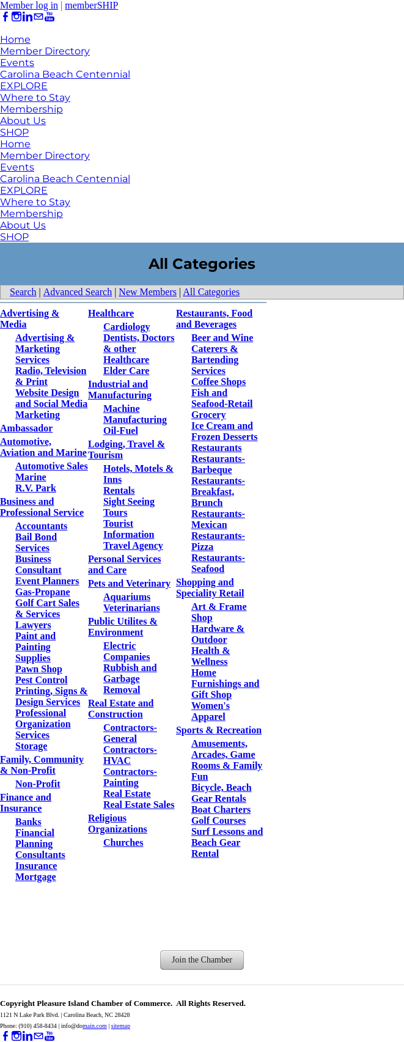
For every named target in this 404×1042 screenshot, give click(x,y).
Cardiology (126, 326)
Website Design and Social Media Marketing (51, 403)
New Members (148, 292)
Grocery (208, 414)
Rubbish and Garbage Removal (130, 678)
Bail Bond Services (36, 542)
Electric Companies (126, 651)
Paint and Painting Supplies (35, 647)
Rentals (119, 490)
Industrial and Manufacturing (120, 389)
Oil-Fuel (120, 430)
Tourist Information (129, 529)
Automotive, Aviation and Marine (43, 447)
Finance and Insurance (25, 802)
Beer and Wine (222, 337)
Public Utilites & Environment (123, 626)
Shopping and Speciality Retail (210, 587)
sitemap (120, 1025)
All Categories (211, 292)
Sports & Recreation (219, 730)
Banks (28, 821)
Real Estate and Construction (121, 708)
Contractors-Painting (130, 777)
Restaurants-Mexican (218, 519)
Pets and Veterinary (129, 583)
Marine (30, 477)
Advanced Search (77, 292)
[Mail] (38, 17)
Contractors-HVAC (130, 755)
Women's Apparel (210, 711)
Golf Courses (218, 820)
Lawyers (33, 625)
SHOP (14, 132)
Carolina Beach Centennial (65, 74)
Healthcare (111, 313)
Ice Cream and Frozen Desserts (224, 431)
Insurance (36, 865)
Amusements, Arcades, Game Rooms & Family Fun (226, 760)
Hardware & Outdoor (217, 634)
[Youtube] (49, 17)
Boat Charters (221, 809)
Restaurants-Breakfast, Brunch (218, 491)
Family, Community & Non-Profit (42, 765)
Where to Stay (35, 97)
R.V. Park (35, 488)
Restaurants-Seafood (218, 563)
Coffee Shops (218, 381)
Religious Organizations (117, 823)
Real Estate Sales (138, 804)
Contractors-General (130, 733)
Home (15, 39)
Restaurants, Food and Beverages (214, 318)
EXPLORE (24, 86)
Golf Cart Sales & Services (47, 608)
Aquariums (126, 597)
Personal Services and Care (124, 564)
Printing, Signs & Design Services (51, 696)
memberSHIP (91, 5)
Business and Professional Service (42, 507)
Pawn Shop (38, 669)
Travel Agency (133, 545)
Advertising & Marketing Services (45, 348)
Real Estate (127, 793)
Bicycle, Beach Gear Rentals (221, 793)
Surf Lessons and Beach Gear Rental (227, 842)
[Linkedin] (27, 17)
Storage (31, 746)
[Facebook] (5, 17)
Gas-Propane (42, 592)
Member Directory (45, 51)
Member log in (29, 5)
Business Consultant (38, 564)
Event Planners (47, 581)
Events (17, 62)
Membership (31, 109)
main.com (95, 1025)
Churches (123, 842)
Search (23, 292)
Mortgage (35, 876)
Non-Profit (37, 784)
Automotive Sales (51, 466)
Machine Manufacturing (135, 414)
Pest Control (41, 680)
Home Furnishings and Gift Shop (225, 683)
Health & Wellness (210, 656)
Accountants (41, 526)
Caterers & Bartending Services (214, 359)
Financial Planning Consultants (40, 843)
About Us (23, 121)
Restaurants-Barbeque (218, 464)
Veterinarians (131, 608)
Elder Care (126, 370)
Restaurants (216, 447)
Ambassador (26, 428)
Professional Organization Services (43, 724)
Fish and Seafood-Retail (221, 398)
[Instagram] (16, 17)
